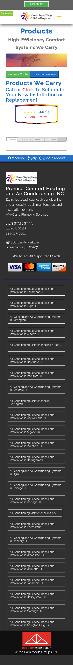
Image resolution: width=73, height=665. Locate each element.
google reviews (52, 158)
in (32, 290)
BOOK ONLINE (36, 4)
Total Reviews (36, 117)
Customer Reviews (44, 74)
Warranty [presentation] (38, 139)
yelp (32, 158)
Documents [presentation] (51, 139)
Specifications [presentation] (25, 139)
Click (28, 89)
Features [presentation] (12, 139)
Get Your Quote (18, 74)
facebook (17, 158)
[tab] (12, 139)
